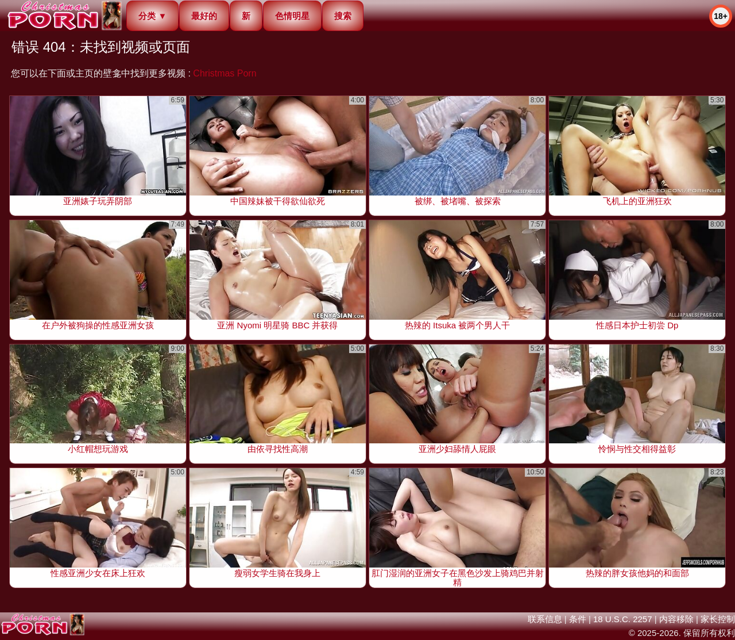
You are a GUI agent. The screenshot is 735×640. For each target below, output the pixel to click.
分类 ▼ (152, 16)
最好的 (204, 16)
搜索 (342, 16)
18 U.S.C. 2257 (622, 619)
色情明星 (292, 16)
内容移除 (676, 619)
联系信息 (545, 619)
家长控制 (718, 619)
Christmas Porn (224, 73)
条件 (577, 619)
